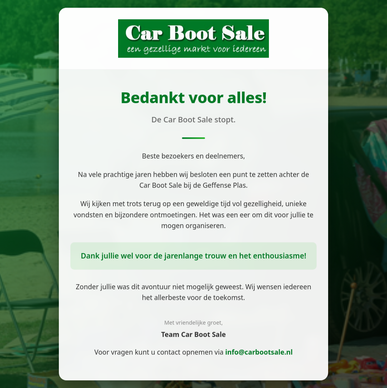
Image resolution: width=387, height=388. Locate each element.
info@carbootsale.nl (259, 352)
